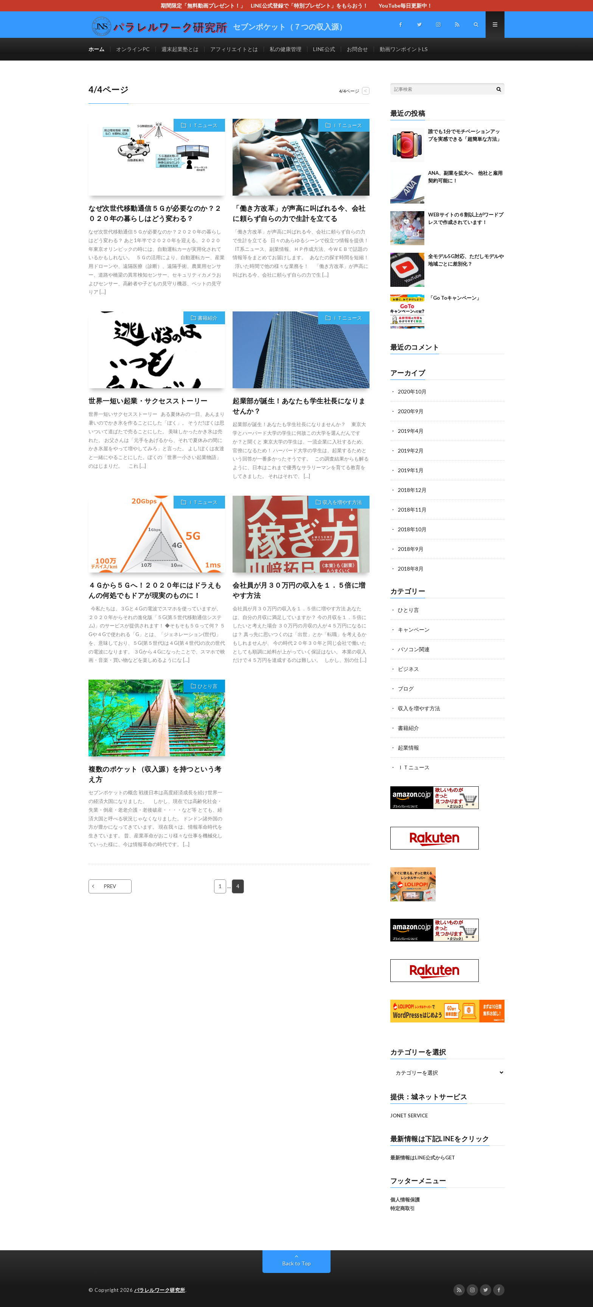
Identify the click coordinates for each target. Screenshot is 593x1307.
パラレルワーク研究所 (159, 1290)
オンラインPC (133, 49)
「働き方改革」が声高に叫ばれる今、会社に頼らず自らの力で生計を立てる (299, 213)
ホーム (96, 49)
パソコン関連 (414, 649)
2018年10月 (412, 529)
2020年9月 (411, 411)
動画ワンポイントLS (404, 49)
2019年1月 (411, 470)
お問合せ (357, 49)
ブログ (406, 688)
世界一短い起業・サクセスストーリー (148, 401)
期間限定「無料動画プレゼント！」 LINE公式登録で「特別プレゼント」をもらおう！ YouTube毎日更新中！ (299, 5)
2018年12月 (412, 490)
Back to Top (297, 1263)
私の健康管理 (285, 49)
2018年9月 (411, 549)
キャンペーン (414, 629)
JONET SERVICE (409, 1116)
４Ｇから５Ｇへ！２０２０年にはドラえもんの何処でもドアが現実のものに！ (155, 590)
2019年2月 (411, 450)
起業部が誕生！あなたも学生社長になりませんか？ (299, 406)
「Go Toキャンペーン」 (454, 298)
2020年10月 (412, 391)
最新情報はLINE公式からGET (422, 1158)
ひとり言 (207, 686)
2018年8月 (411, 568)
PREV (110, 886)
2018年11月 (412, 509)
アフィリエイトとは (234, 49)
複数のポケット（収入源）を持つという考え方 (155, 774)
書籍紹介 (207, 318)
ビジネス (408, 669)
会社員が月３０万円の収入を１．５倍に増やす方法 (299, 590)
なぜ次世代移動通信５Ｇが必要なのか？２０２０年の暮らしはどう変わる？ (155, 213)
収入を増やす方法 (342, 502)
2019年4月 (411, 431)
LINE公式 (324, 49)
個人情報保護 (405, 1200)
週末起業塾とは (180, 49)
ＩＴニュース (202, 125)
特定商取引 (402, 1208)
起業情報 (408, 747)
